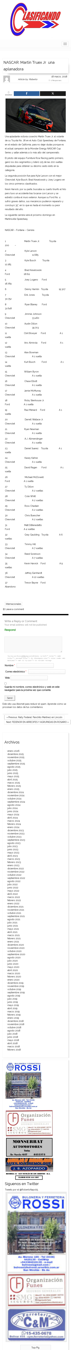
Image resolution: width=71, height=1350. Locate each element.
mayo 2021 (13, 929)
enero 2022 (13, 903)
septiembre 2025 (16, 763)
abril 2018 (12, 1043)
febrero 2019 (14, 1014)
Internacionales (13, 604)
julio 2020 (12, 960)
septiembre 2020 (16, 954)
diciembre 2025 (15, 754)
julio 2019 (12, 999)
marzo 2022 (13, 897)
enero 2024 (13, 827)
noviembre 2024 (15, 795)
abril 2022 (12, 894)
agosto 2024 (13, 805)
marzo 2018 (13, 1046)
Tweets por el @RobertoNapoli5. (21, 1189)
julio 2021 (12, 922)
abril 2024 (12, 817)
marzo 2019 (13, 1011)
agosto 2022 (13, 881)
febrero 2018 (14, 1049)
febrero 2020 (14, 976)
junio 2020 (12, 964)
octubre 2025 (14, 760)
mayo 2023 (13, 852)
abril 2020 (12, 970)
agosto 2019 (13, 995)
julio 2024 (12, 808)
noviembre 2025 (15, 757)
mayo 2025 (13, 776)
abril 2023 (12, 856)
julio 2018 (12, 1034)
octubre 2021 (14, 913)
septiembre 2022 (16, 878)
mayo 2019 (13, 1005)
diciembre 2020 (15, 945)
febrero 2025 (14, 786)
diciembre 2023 (15, 830)
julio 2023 (12, 846)
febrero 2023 (14, 862)
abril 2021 (12, 932)
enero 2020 (13, 979)
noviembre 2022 (15, 871)
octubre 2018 (14, 1027)
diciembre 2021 (15, 906)
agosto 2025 (13, 767)
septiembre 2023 (16, 840)
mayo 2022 (13, 891)
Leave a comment (13, 609)
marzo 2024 (13, 821)
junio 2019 (12, 1002)
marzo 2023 (13, 859)
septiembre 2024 (16, 802)
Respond (16, 630)
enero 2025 (13, 789)
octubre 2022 (14, 875)
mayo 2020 (13, 967)
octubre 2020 (14, 951)
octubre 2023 (14, 836)
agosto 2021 (13, 919)
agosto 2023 (13, 843)
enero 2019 (13, 1018)
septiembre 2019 (16, 992)
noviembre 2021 (15, 910)
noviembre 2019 (15, 986)
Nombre (10, 665)
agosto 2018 (13, 1030)
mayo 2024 (13, 814)
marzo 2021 (13, 935)
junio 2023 (12, 849)
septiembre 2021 (16, 916)
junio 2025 (12, 773)
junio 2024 (12, 811)
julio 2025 (12, 770)
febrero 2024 (14, 824)
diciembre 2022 (15, 868)
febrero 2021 (14, 938)
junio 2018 (12, 1037)
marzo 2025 (13, 782)
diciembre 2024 (15, 792)
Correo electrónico (16, 671)
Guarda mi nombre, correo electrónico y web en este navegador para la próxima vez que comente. (31, 688)
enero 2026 (13, 751)
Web (7, 678)
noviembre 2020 (16, 948)
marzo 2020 (13, 973)
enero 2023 (13, 865)
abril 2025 (12, 779)
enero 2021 (13, 941)
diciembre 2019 (15, 983)
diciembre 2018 (15, 1021)
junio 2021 (12, 925)
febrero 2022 (14, 900)
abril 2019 (12, 1008)
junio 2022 (12, 887)
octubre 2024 (14, 798)
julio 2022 (12, 884)
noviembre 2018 (15, 1024)
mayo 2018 (13, 1040)
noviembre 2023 (15, 833)
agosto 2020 (14, 957)
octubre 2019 (14, 989)
